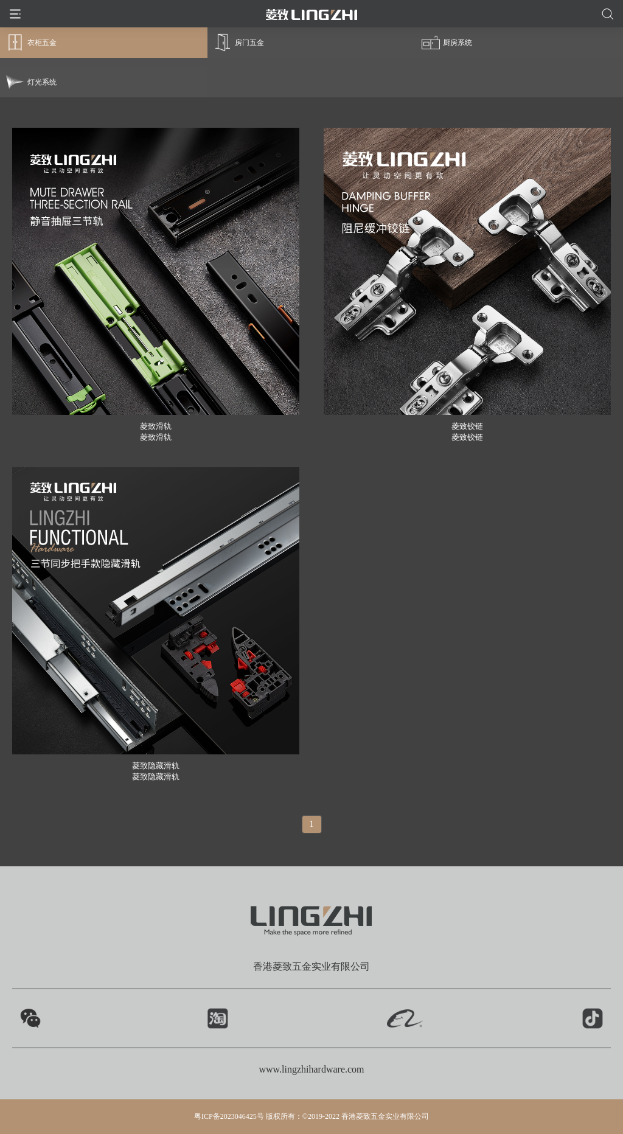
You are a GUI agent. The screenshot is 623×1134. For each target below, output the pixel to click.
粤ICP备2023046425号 (229, 1116)
